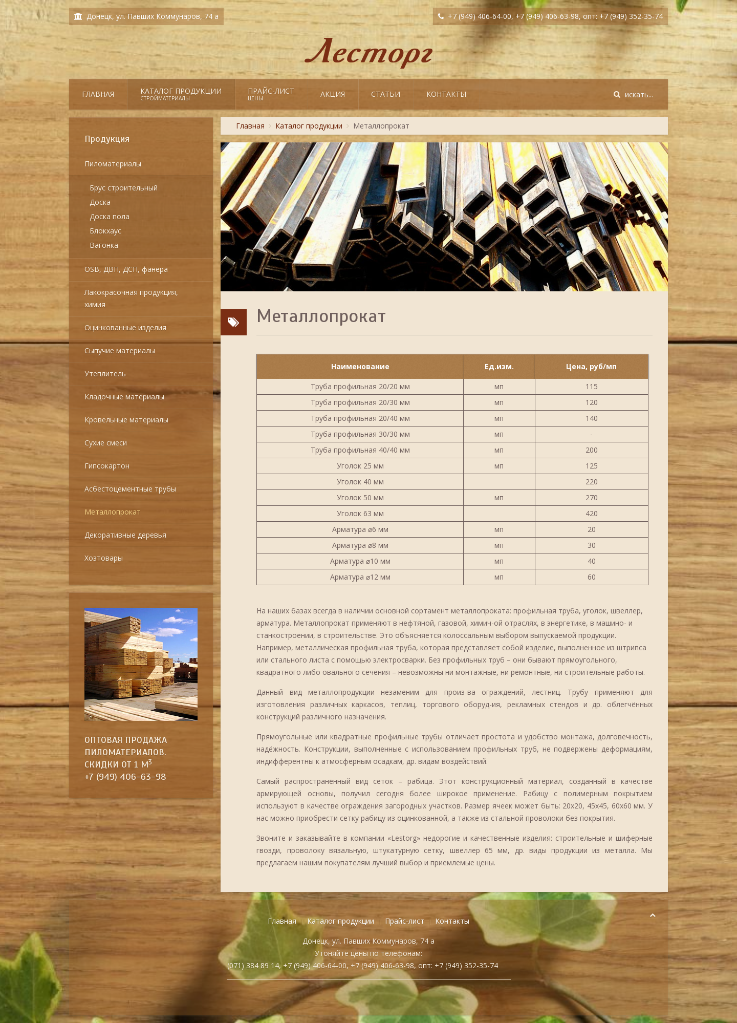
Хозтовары (103, 558)
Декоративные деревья (125, 535)
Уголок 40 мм (360, 481)
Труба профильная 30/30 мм (360, 434)
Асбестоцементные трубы (130, 489)
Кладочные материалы (124, 396)
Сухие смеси (105, 442)
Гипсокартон (106, 466)
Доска (100, 202)
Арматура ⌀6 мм (360, 529)
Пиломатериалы (112, 163)
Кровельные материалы (126, 419)
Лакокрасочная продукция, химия (131, 298)
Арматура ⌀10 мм (360, 561)
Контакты (446, 94)
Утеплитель (105, 373)
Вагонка (104, 245)
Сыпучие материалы (119, 350)
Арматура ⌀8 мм (360, 545)
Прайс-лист (271, 94)
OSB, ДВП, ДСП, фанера (126, 269)
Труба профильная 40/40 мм (360, 450)
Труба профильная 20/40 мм (360, 418)
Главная (98, 94)
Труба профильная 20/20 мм (360, 386)
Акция (332, 94)
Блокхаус (105, 231)
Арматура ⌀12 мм (360, 577)
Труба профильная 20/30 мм (360, 402)
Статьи (385, 94)
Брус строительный (124, 188)
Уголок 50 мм (360, 497)
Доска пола (109, 216)
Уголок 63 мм (360, 513)
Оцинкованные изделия (125, 327)
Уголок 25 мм (360, 466)
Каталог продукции (181, 94)
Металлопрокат (112, 512)
